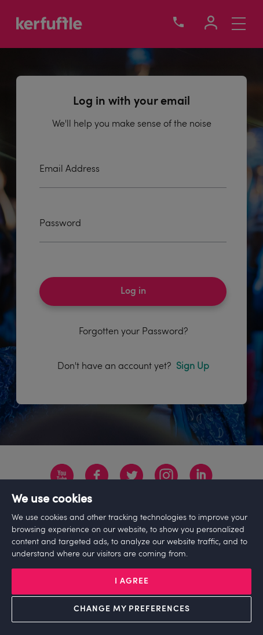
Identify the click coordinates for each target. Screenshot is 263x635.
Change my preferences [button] (132, 609)
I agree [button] (132, 581)
